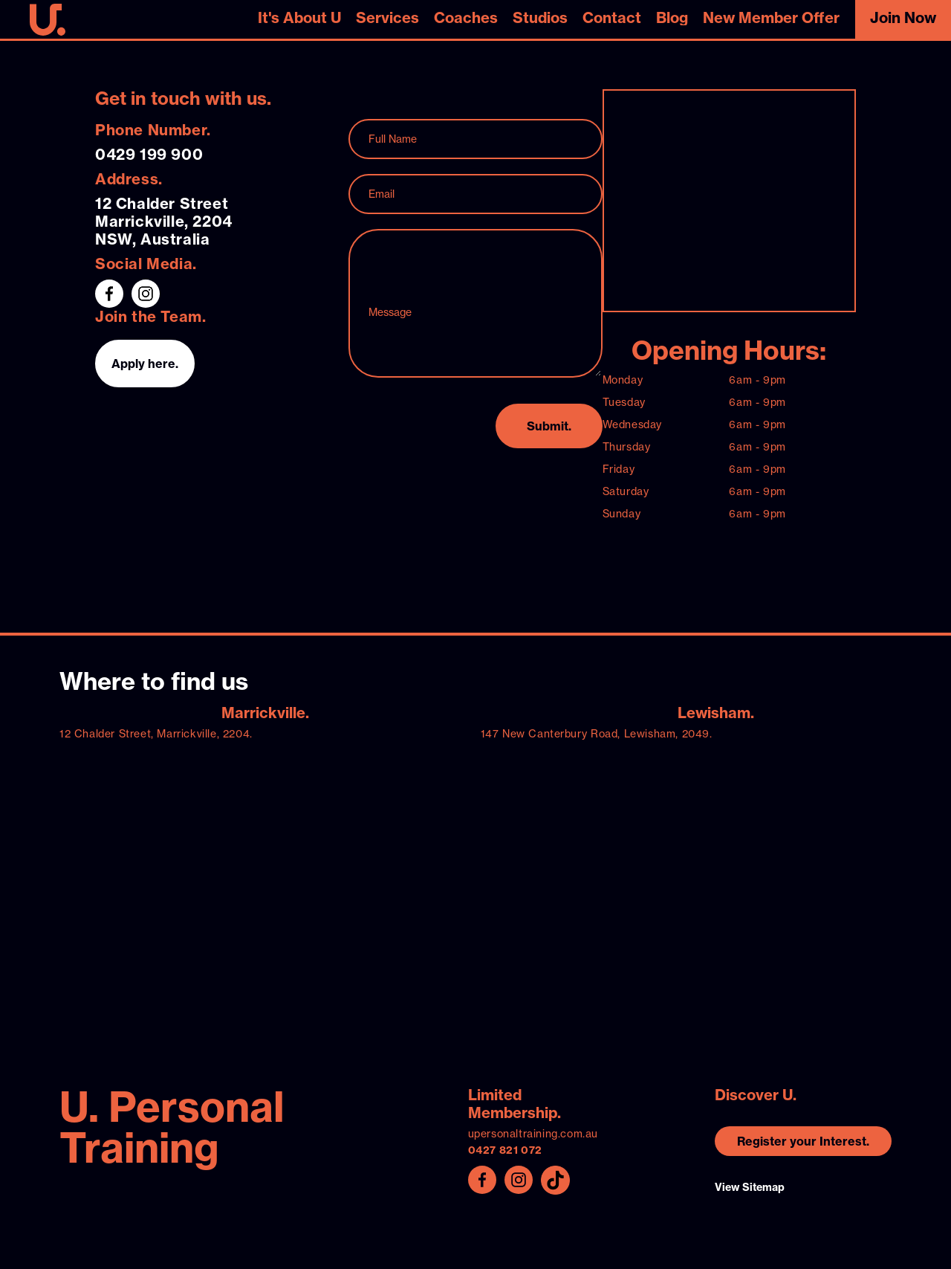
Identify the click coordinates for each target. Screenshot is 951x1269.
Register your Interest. (803, 1141)
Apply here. (144, 363)
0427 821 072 (505, 1150)
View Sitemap (750, 1187)
